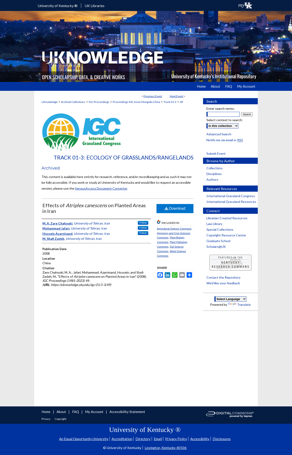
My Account (94, 412)
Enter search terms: (220, 108)
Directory (143, 439)
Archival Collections (73, 102)
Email (158, 439)
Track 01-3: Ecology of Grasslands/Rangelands (123, 157)
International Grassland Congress (230, 196)
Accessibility (199, 439)
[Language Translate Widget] (230, 299)
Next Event (176, 96)
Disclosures (222, 439)
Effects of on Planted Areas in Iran (94, 208)
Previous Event (152, 96)
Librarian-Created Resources (227, 218)
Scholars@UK (216, 246)
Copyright (60, 419)
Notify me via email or (224, 140)
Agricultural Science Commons (174, 228)
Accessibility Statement (127, 412)
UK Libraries (94, 5)
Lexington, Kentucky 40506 (166, 448)
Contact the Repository (223, 277)
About (62, 412)
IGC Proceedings (99, 102)
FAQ (76, 412)
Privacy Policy (176, 439)
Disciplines (214, 174)
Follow (143, 222)
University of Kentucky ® (58, 5)
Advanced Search (218, 134)
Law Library (214, 224)
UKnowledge (49, 102)
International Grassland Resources (231, 202)
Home (46, 412)
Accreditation (122, 439)
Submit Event (216, 153)
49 (181, 102)
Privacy (46, 419)
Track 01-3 (170, 102)
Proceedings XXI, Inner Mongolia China (136, 102)
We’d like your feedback (223, 283)
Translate (239, 304)
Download (175, 208)
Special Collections (219, 229)
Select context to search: (224, 120)
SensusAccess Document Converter (101, 188)
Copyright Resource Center (226, 235)
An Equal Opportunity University (83, 439)
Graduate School (218, 241)
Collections (214, 168)
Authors (212, 179)
